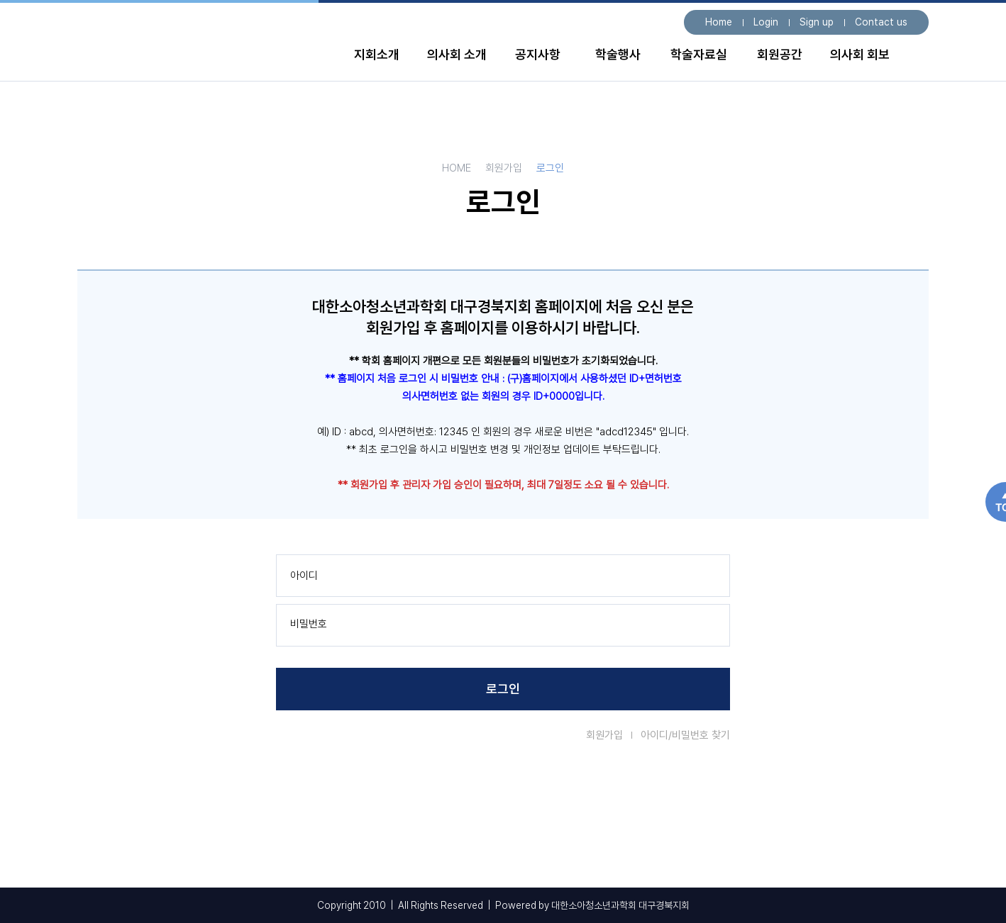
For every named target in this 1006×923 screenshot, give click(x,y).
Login (765, 22)
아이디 (304, 575)
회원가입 (604, 735)
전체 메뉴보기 (915, 58)
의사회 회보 (860, 54)
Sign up (817, 22)
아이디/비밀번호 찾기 (685, 735)
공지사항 (537, 54)
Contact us (881, 22)
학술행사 (618, 54)
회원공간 (779, 54)
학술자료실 (698, 54)
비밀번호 (308, 623)
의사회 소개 (457, 54)
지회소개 (376, 54)
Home (718, 22)
